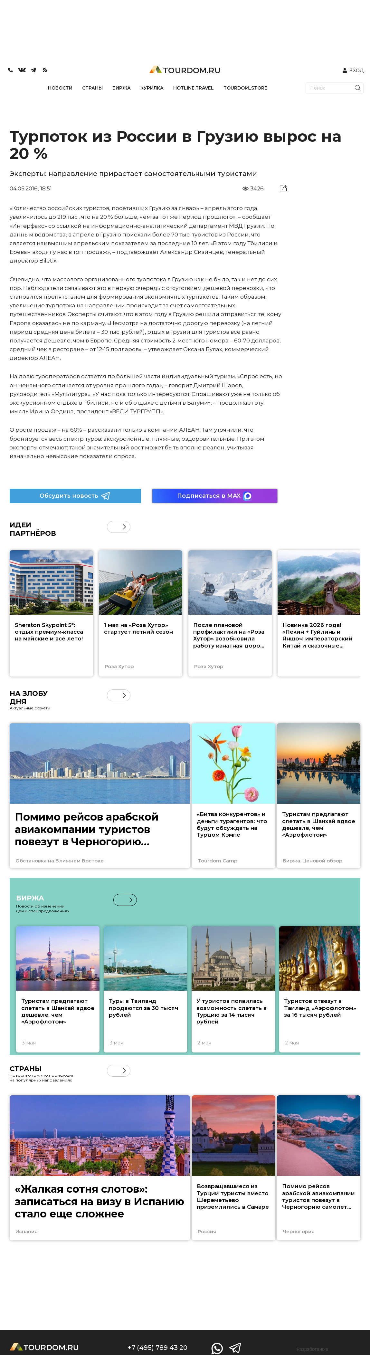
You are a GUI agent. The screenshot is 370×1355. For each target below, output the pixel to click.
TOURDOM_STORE (245, 88)
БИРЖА (121, 88)
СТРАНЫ (92, 88)
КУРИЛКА (152, 88)
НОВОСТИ (60, 88)
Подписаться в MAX (214, 496)
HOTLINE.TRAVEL (193, 88)
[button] (124, 526)
